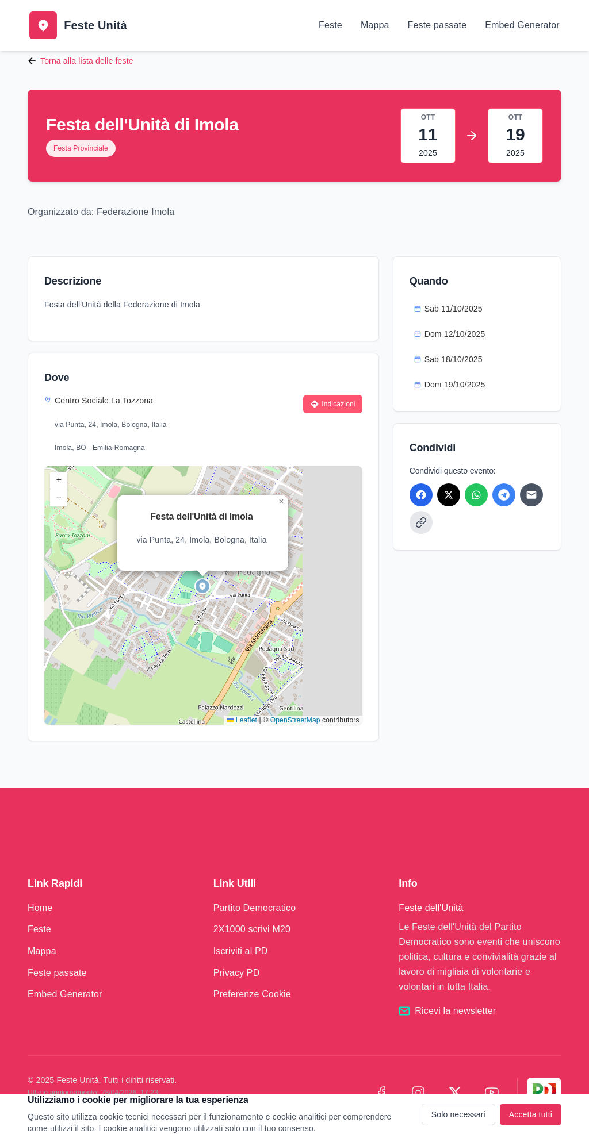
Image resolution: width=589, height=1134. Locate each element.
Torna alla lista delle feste (80, 61)
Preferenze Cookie (252, 994)
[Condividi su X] (448, 494)
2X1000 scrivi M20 (251, 929)
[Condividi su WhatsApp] (476, 494)
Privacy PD (236, 973)
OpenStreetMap (295, 720)
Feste (330, 25)
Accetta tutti (530, 1114)
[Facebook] (381, 1092)
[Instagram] (418, 1092)
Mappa (375, 25)
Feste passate (437, 25)
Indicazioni (332, 404)
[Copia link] (421, 522)
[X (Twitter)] (454, 1092)
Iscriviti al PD (240, 951)
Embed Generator (522, 25)
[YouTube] (491, 1092)
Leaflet (242, 720)
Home (40, 908)
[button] (203, 586)
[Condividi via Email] (531, 494)
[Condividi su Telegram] (503, 494)
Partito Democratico (254, 908)
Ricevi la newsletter (455, 1011)
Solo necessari (458, 1114)
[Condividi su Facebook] (421, 494)
